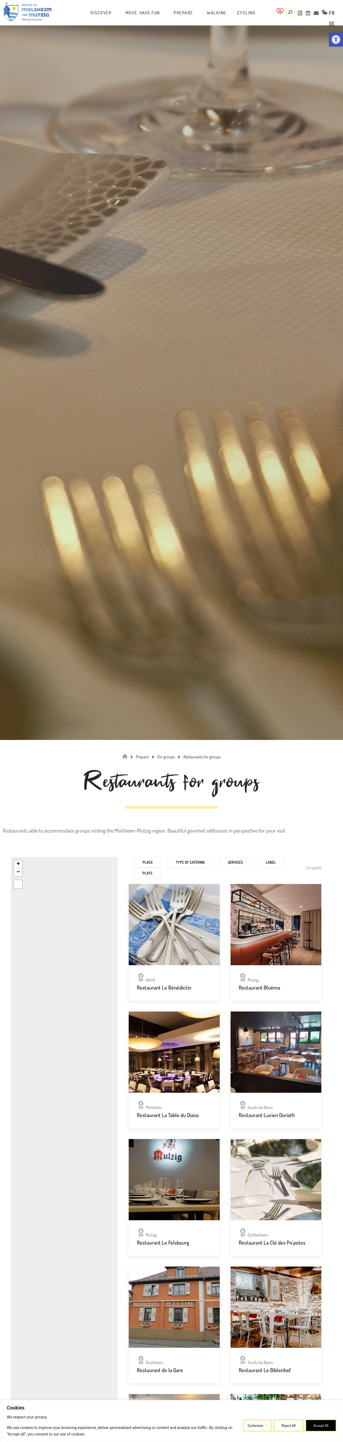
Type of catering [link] (190, 862)
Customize (255, 1425)
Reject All (288, 1425)
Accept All (320, 1425)
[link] (336, 39)
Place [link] (148, 862)
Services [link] (235, 862)
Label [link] (271, 862)
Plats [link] (147, 873)
